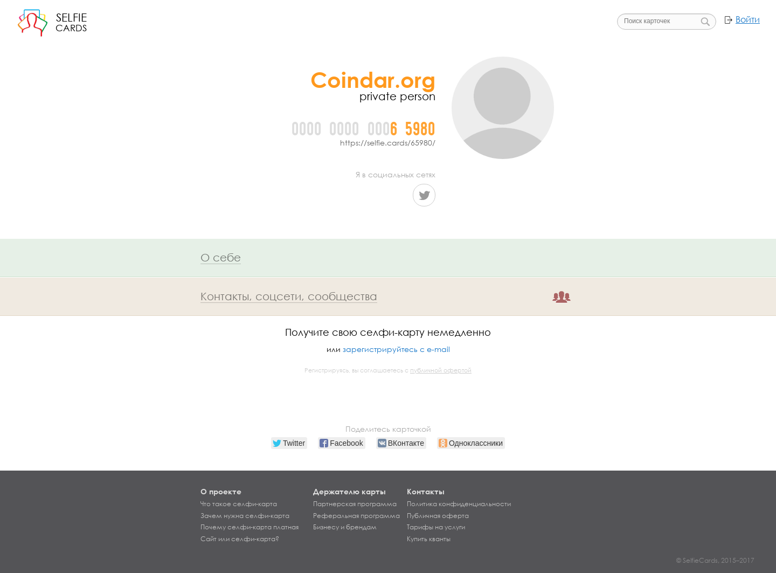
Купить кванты (429, 539)
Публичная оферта (438, 516)
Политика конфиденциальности (459, 504)
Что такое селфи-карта (238, 504)
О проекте (220, 491)
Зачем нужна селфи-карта (244, 516)
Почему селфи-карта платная (249, 527)
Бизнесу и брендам (345, 527)
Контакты (426, 491)
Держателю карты (349, 491)
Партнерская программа (355, 504)
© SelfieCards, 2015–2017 (715, 560)
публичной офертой (441, 370)
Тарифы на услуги (436, 527)
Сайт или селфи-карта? (239, 539)
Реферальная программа (356, 516)
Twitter (424, 195)
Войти (748, 19)
